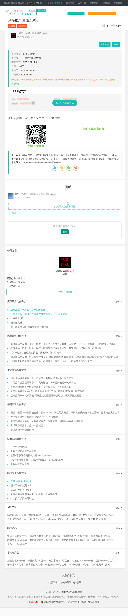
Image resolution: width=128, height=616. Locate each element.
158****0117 (23, 33)
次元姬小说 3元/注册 (34, 519)
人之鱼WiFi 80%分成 (82, 560)
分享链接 (105, 44)
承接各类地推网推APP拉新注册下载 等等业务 (33, 494)
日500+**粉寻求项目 (21, 490)
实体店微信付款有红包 (22, 430)
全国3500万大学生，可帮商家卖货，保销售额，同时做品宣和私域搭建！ (47, 421)
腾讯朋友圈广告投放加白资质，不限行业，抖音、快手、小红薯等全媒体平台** (51, 361)
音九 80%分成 (14, 519)
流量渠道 (19, 11)
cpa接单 (77, 582)
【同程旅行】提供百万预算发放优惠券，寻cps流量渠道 (38, 314)
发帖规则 (94, 3)
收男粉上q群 (16, 318)
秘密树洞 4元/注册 (16, 515)
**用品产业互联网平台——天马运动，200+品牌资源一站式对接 (43, 382)
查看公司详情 (65, 292)
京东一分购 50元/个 (17, 544)
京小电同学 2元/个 (101, 564)
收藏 (116, 44)
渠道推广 (37, 33)
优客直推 (53, 582)
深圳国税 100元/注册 (102, 540)
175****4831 (21, 194)
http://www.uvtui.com (72, 592)
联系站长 (33, 602)
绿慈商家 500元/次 (37, 560)
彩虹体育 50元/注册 (104, 515)
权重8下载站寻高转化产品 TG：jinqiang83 (31, 455)
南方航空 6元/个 (34, 564)
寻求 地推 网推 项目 (20, 481)
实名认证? (15, 84)
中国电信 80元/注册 (17, 536)
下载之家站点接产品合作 (23, 451)
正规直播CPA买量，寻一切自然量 (27, 309)
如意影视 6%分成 (16, 560)
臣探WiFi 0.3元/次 (105, 560)
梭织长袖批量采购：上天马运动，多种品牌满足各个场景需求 (42, 378)
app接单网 (65, 582)
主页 (7, 11)
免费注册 (58, 3)
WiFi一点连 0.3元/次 (79, 564)
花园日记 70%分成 (82, 515)
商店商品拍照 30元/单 (41, 540)
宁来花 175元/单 (15, 564)
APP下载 (38, 3)
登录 (65, 232)
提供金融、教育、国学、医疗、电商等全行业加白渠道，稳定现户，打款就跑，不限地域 (56, 348)
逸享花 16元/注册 (97, 519)
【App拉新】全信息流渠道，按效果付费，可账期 (35, 352)
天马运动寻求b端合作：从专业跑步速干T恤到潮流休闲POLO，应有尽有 (47, 391)
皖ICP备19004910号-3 (53, 602)
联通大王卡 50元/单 (17, 540)
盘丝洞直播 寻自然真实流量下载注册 (29, 327)
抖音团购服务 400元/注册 (75, 536)
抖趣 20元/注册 (78, 519)
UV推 (49, 592)
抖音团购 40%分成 (100, 536)
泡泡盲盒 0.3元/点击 (59, 560)
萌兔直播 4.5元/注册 (38, 515)
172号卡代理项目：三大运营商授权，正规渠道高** (36, 460)
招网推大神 (16, 322)
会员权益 (106, 3)
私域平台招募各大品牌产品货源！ (28, 425)
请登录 (51, 3)
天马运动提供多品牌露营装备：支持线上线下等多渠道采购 (40, 387)
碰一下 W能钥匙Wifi (21, 485)
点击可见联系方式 (65, 103)
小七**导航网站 (18, 447)
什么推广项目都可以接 (22, 498)
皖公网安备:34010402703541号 (83, 602)
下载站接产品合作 (19, 464)
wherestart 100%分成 (58, 519)
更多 (119, 302)
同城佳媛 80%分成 (61, 515)
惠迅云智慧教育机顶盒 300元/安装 (72, 540)
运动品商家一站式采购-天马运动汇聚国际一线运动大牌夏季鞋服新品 (45, 395)
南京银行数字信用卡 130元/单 (45, 536)
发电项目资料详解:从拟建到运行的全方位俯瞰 (34, 417)
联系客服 (70, 3)
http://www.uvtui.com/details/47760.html (42, 162)
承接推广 (33, 11)
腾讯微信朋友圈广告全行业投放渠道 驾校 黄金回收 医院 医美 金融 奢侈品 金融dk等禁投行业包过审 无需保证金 (67, 357)
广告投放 (118, 3)
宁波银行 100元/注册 (55, 564)
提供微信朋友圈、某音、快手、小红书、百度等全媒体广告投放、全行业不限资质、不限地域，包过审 (63, 344)
